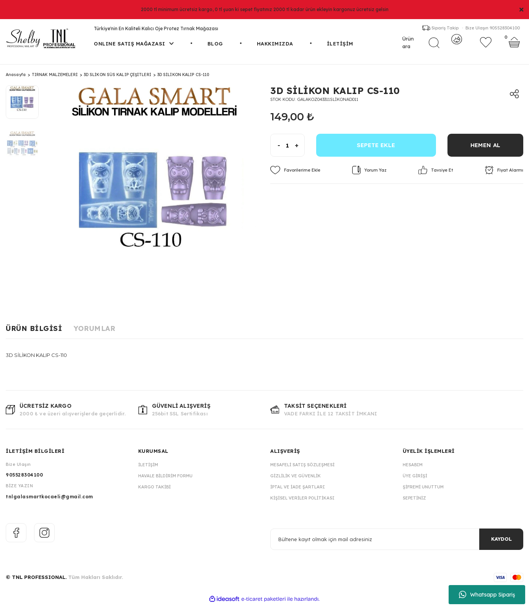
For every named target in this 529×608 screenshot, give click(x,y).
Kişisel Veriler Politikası (302, 501)
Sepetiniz (414, 501)
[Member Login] (456, 46)
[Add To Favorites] (295, 173)
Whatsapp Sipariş (487, 594)
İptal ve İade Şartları (297, 490)
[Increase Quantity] (299, 149)
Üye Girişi (415, 479)
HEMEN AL (485, 148)
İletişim (148, 468)
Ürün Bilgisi (34, 332)
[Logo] (44, 41)
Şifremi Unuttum (423, 490)
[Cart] (514, 46)
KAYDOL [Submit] (501, 542)
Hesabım (413, 468)
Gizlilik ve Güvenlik (295, 479)
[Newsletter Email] (396, 542)
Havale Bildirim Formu (165, 479)
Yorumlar (94, 332)
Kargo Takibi (154, 490)
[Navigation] (133, 56)
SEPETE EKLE (376, 148)
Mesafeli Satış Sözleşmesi (302, 468)
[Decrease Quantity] (275, 149)
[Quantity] (287, 149)
